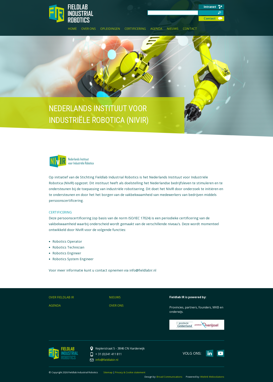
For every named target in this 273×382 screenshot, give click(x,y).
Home (72, 29)
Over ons (88, 29)
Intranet (210, 7)
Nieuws (172, 29)
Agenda (156, 29)
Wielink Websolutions (212, 376)
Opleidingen (110, 29)
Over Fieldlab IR (61, 297)
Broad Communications (169, 376)
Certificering (135, 29)
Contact (210, 18)
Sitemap (108, 372)
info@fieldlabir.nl (106, 360)
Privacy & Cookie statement (130, 372)
